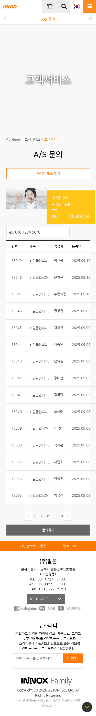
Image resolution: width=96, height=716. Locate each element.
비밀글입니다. (39, 261)
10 (61, 516)
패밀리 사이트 (38, 599)
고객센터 (50, 139)
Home (16, 139)
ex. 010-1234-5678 (24, 232)
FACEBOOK (25, 608)
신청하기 (73, 658)
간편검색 (64, 8)
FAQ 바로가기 (48, 173)
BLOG (47, 608)
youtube (69, 608)
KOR (76, 6)
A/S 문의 (48, 19)
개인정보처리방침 (33, 546)
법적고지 (69, 546)
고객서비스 (32, 139)
